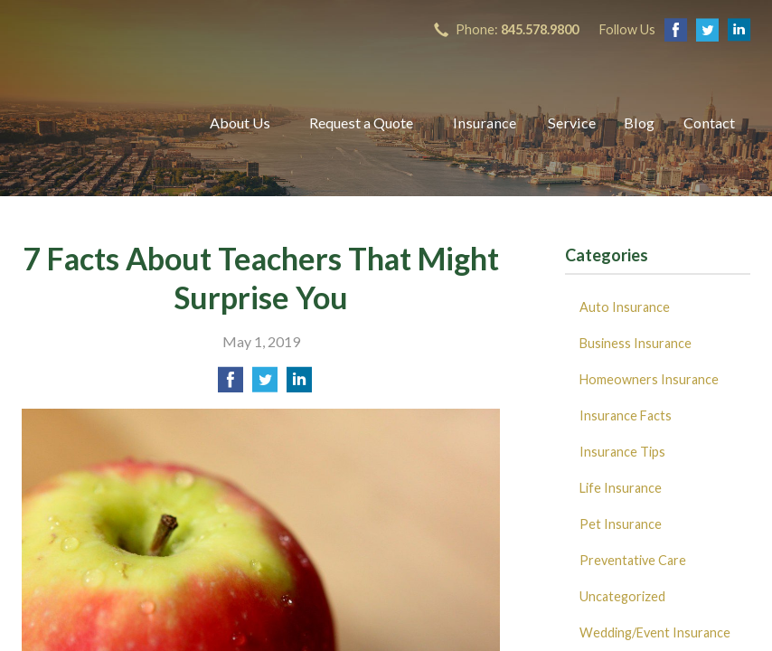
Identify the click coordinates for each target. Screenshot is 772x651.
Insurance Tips (622, 451)
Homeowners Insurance (649, 379)
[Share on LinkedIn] (299, 384)
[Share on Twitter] (265, 384)
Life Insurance (620, 487)
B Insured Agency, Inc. (94, 123)
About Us (240, 122)
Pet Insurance (620, 524)
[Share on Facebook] (230, 384)
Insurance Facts (625, 415)
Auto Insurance (624, 307)
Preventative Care (632, 560)
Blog (639, 122)
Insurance (484, 122)
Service (572, 122)
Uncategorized (622, 596)
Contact (709, 122)
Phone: (517, 29)
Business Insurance (635, 343)
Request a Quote (361, 122)
